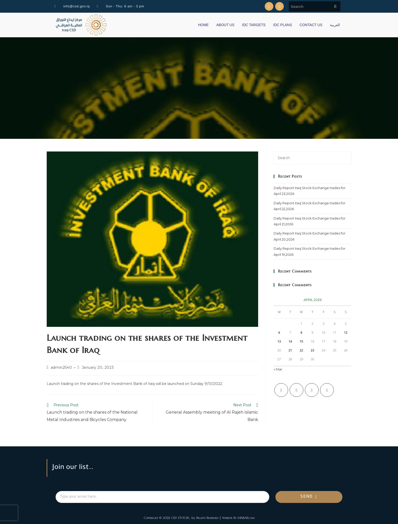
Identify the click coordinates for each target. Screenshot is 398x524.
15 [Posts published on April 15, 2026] (301, 341)
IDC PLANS (282, 25)
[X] (281, 390)
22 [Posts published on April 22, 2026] (301, 350)
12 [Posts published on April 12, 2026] (345, 332)
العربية (335, 25)
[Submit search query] (335, 6)
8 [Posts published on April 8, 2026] (301, 332)
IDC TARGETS (254, 25)
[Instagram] (312, 390)
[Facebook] (296, 390)
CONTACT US (311, 25)
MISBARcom (246, 518)
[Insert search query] (312, 157)
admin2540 (61, 367)
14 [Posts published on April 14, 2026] (290, 341)
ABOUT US (225, 25)
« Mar (278, 369)
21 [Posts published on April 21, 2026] (290, 350)
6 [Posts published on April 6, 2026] (279, 332)
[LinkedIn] (327, 390)
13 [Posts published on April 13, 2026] (279, 341)
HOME (203, 25)
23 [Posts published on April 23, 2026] (312, 350)
